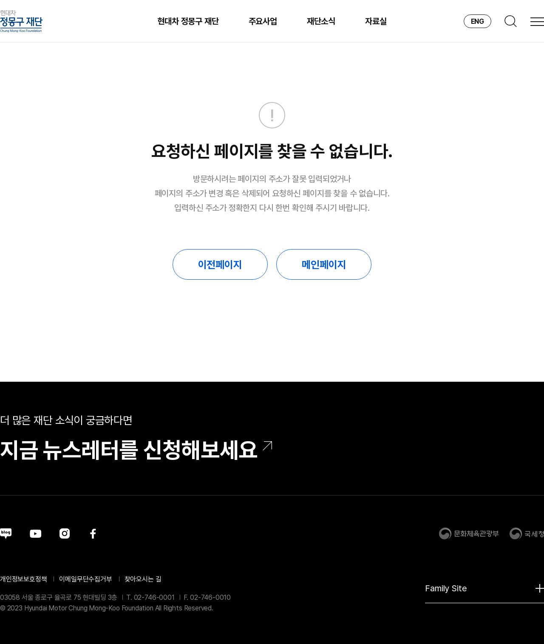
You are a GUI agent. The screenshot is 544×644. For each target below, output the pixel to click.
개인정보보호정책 (23, 579)
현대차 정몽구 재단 (187, 21)
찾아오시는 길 (143, 579)
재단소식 (321, 21)
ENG (477, 21)
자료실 (375, 21)
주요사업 (263, 21)
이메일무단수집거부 (85, 579)
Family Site (484, 588)
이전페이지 (220, 264)
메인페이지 (324, 264)
